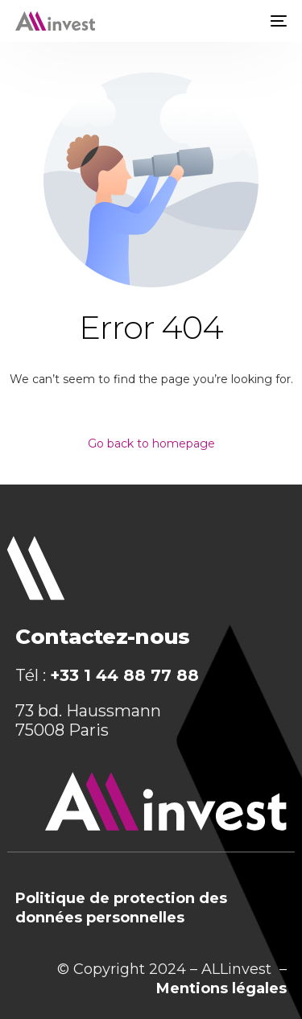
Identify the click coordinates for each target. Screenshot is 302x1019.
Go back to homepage (151, 443)
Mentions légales (221, 988)
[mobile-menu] (277, 21)
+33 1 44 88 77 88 (124, 675)
